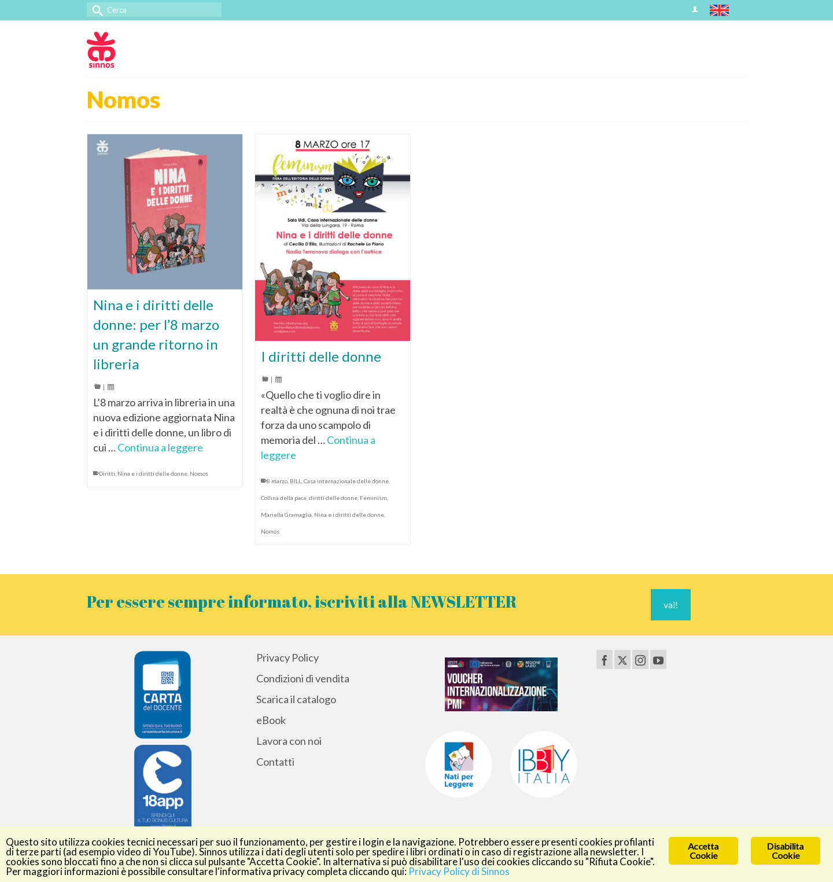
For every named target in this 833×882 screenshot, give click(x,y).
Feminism (373, 497)
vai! (671, 604)
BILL (295, 480)
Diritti (107, 473)
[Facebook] (604, 659)
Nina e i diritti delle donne (152, 473)
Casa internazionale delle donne (346, 480)
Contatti (275, 761)
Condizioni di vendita (302, 678)
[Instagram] (640, 659)
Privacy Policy (287, 657)
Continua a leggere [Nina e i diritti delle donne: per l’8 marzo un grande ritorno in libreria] (160, 447)
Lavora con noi (289, 740)
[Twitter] (622, 659)
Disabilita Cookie (785, 850)
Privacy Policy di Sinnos (459, 871)
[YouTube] (658, 659)
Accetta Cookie (703, 850)
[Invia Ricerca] (95, 9)
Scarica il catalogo (296, 699)
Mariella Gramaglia (286, 514)
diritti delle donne (333, 497)
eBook (271, 720)
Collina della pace (284, 497)
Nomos (199, 473)
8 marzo (277, 480)
